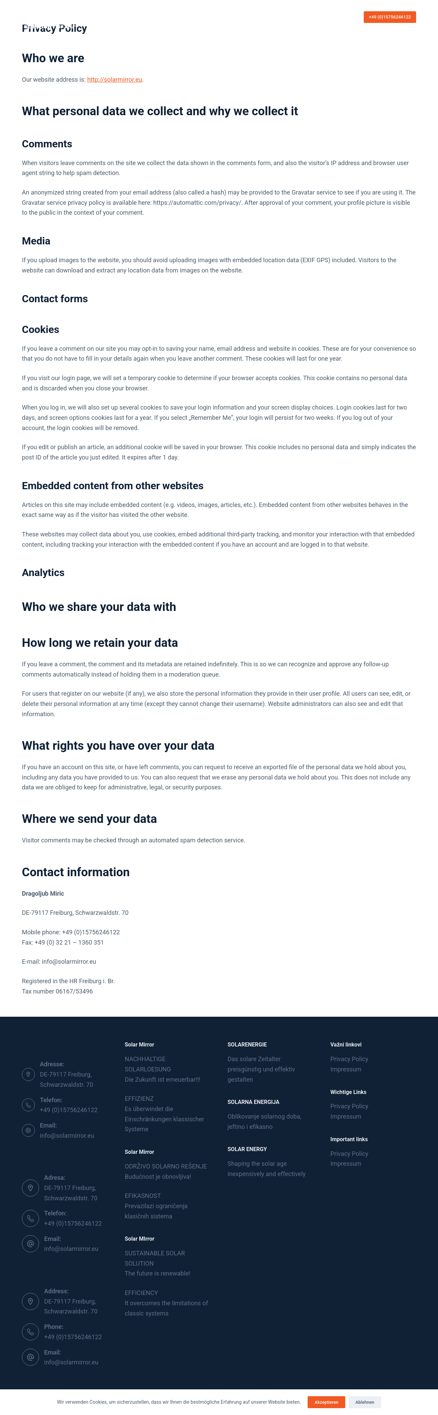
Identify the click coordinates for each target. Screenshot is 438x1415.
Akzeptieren (326, 1402)
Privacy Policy (350, 1059)
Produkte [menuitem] (222, 17)
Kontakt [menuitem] (254, 16)
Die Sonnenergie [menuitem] (180, 16)
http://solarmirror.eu (114, 79)
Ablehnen (365, 1402)
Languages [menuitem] (285, 16)
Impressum (346, 1069)
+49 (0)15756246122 (390, 16)
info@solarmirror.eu (67, 1135)
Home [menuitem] (147, 16)
